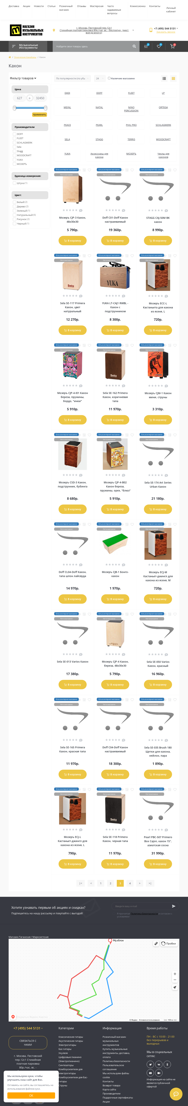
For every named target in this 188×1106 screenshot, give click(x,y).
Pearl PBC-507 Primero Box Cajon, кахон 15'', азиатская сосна (158, 841)
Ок (31, 1095)
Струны (63, 1085)
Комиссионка (137, 6)
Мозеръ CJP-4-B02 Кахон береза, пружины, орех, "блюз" (115, 486)
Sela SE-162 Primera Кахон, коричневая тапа (115, 397)
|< (80, 883)
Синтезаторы (66, 1065)
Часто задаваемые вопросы (114, 9)
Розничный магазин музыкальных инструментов (114, 1041)
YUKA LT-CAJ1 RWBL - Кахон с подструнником (115, 307)
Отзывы (81, 6)
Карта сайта (109, 1089)
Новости (39, 6)
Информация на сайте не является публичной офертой (161, 1083)
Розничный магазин (66, 7)
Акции (26, 6)
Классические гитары (71, 1036)
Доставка (14, 6)
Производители (111, 1093)
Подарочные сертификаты (118, 1097)
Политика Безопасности (144, 913)
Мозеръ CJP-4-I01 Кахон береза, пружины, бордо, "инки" (72, 397)
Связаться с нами (27, 1042)
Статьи (51, 6)
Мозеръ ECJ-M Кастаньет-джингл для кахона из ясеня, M (158, 576)
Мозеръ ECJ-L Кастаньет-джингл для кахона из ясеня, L (72, 841)
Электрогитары (67, 1045)
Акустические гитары (71, 1041)
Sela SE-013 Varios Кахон (72, 661)
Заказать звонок (165, 31)
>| (150, 883)
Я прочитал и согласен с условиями (144, 915)
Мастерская (96, 6)
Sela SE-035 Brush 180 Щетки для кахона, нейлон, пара (158, 751)
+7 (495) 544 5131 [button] (28, 1028)
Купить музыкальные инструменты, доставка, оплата (116, 1053)
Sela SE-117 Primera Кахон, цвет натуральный (72, 307)
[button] (94, 30)
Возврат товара (111, 1085)
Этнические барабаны (25, 57)
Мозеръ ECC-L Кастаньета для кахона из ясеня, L (158, 307)
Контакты (154, 6)
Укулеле (63, 1053)
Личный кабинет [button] (171, 9)
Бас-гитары (65, 1049)
